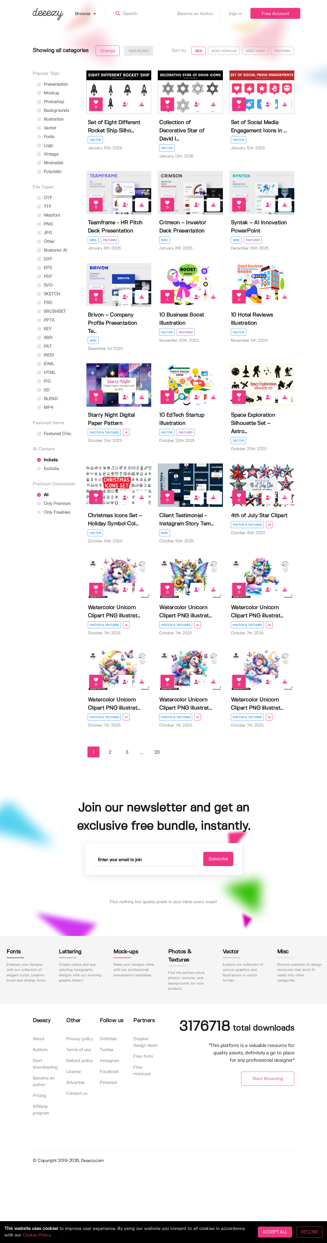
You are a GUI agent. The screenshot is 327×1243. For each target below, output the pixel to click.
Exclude (48, 469)
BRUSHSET (51, 312)
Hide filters (139, 51)
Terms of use (78, 1050)
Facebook (109, 1072)
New (198, 51)
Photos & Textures (104, 432)
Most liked (255, 51)
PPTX (46, 320)
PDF (44, 277)
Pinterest (108, 1083)
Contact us (76, 1094)
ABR (44, 338)
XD (43, 390)
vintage (47, 154)
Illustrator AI (52, 250)
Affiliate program (41, 1110)
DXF (44, 259)
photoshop (50, 102)
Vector (95, 140)
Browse (90, 13)
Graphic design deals (145, 1042)
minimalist (50, 163)
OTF (44, 198)
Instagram (109, 1061)
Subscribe (218, 858)
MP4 (45, 408)
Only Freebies (53, 512)
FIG (43, 381)
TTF (44, 207)
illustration (50, 119)
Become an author (44, 1081)
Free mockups (142, 1070)
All (42, 495)
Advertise (75, 1083)
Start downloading (45, 1064)
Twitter (107, 1050)
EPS (44, 268)
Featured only (54, 434)
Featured (282, 51)
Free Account (275, 14)
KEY (44, 329)
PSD (44, 303)
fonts (45, 137)
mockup (48, 93)
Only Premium (54, 504)
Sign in (235, 14)
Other (46, 242)
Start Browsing (267, 1079)
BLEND (47, 399)
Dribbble (108, 1039)
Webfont (48, 215)
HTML (46, 373)
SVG (44, 285)
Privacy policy (79, 1039)
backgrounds (53, 111)
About (38, 1039)
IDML (45, 364)
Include (47, 460)
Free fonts (143, 1056)
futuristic (49, 172)
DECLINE (309, 1232)
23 (157, 752)
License (73, 1072)
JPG (44, 233)
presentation (52, 84)
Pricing (39, 1096)
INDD (45, 355)
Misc (93, 240)
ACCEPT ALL (274, 1232)
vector (46, 128)
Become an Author (198, 14)
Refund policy (79, 1061)
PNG (45, 224)
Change (107, 51)
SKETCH (48, 294)
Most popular (223, 51)
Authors (40, 1050)
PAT (44, 346)
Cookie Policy (36, 1235)
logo (45, 146)
